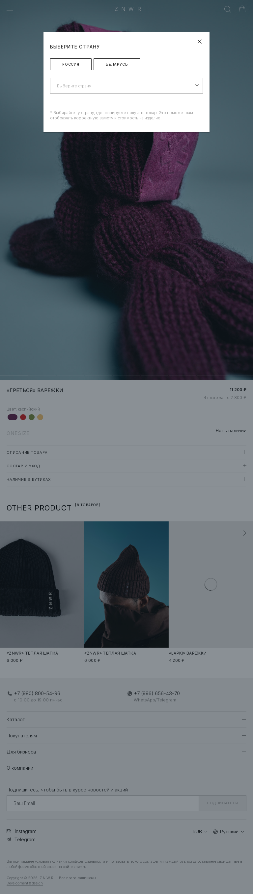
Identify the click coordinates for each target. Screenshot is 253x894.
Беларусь (117, 64)
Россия (70, 64)
